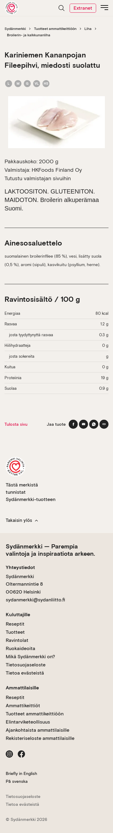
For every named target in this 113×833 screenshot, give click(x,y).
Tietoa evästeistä (25, 673)
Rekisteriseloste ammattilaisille (40, 738)
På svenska (17, 781)
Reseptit (15, 624)
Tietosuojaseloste (26, 665)
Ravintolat (17, 640)
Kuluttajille (18, 614)
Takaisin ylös (22, 520)
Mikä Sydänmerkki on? (30, 656)
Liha (88, 29)
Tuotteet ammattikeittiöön (55, 29)
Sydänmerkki (15, 29)
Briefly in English (21, 773)
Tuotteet (15, 632)
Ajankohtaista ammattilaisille (37, 730)
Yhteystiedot (20, 567)
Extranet (83, 8)
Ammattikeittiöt (23, 705)
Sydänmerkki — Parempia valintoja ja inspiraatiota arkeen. (50, 550)
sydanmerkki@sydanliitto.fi (35, 600)
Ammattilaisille (22, 688)
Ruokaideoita (20, 648)
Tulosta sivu (16, 424)
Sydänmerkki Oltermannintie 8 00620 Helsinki (24, 584)
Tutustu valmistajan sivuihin (38, 178)
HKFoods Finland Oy (57, 170)
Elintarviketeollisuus (28, 722)
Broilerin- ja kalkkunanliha (28, 35)
